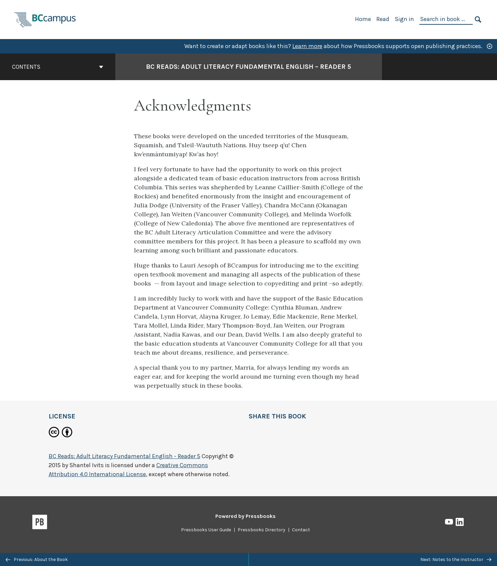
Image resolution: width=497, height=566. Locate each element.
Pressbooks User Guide (206, 530)
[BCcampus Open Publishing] (45, 19)
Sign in (404, 19)
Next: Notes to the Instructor (455, 559)
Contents (57, 66)
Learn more (307, 46)
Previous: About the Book (37, 559)
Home (363, 19)
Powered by (245, 516)
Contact (301, 530)
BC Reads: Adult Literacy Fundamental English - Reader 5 (124, 456)
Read (382, 19)
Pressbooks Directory (261, 530)
